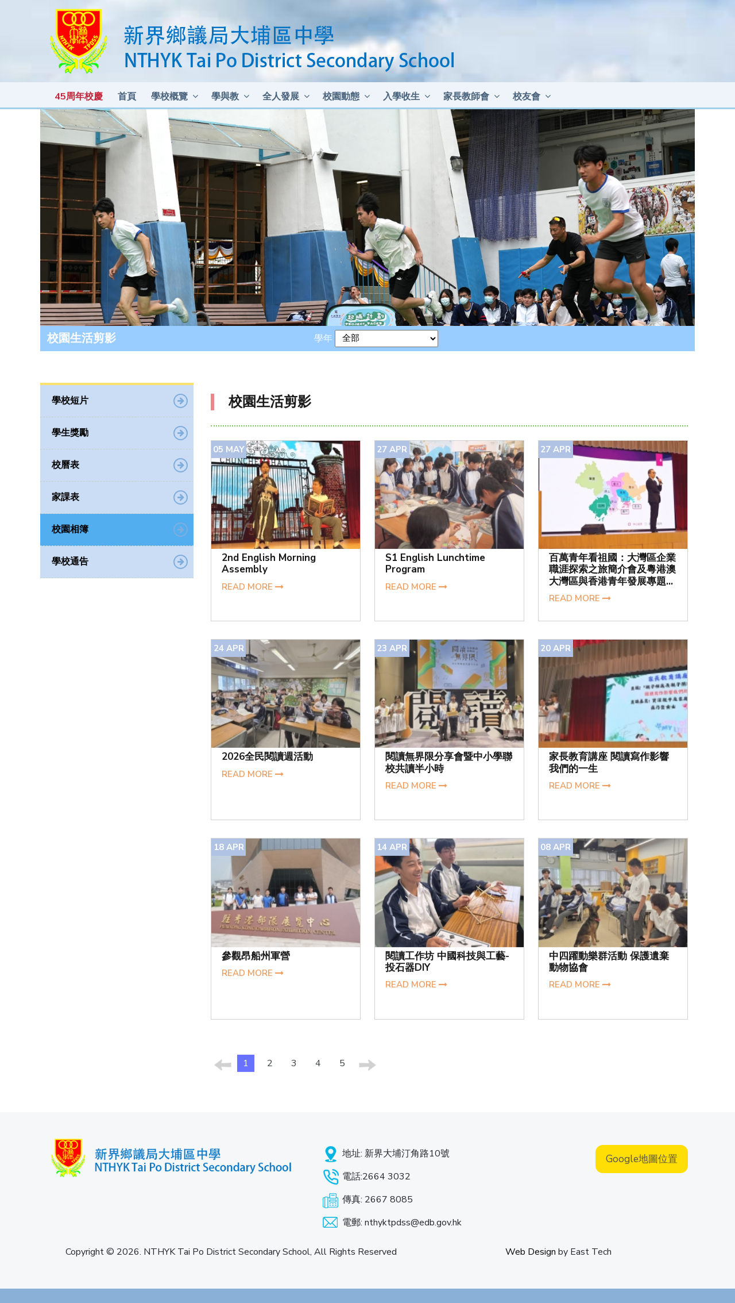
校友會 (526, 96)
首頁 (127, 96)
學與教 (225, 96)
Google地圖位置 (642, 1159)
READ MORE (253, 592)
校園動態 (341, 96)
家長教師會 (466, 96)
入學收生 (401, 96)
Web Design (530, 1252)
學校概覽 (169, 96)
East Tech (591, 1252)
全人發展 (280, 96)
